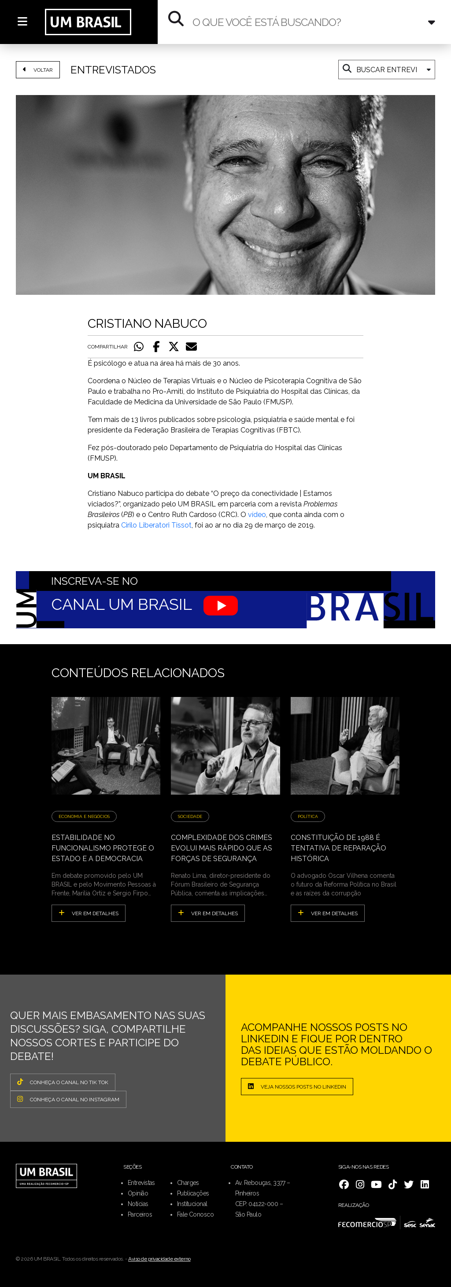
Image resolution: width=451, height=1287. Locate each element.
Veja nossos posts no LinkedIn (297, 1086)
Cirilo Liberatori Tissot (156, 525)
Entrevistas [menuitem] (141, 1182)
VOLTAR (38, 69)
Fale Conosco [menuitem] (195, 1214)
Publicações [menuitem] (193, 1193)
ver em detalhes (88, 913)
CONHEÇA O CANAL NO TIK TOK (62, 1081)
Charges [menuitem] (188, 1182)
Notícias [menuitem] (138, 1203)
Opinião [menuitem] (138, 1193)
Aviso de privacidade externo (159, 1259)
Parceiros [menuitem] (140, 1214)
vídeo (257, 514)
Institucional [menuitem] (192, 1203)
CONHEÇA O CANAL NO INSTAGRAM (68, 1099)
